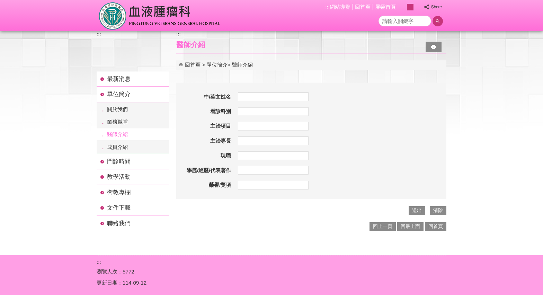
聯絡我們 (119, 223)
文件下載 (119, 207)
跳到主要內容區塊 (3, 3)
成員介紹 (117, 147)
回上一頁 (382, 226)
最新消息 (119, 79)
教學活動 (119, 177)
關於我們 (117, 109)
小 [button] (403, 7)
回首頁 (363, 7)
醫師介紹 (117, 134)
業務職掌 (117, 122)
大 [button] (417, 7)
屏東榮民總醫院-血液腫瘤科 (160, 15)
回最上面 (410, 226)
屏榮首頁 (385, 7)
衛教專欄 (119, 192)
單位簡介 (119, 94)
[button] (438, 21)
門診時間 (119, 161)
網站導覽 (340, 7)
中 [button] (410, 7)
